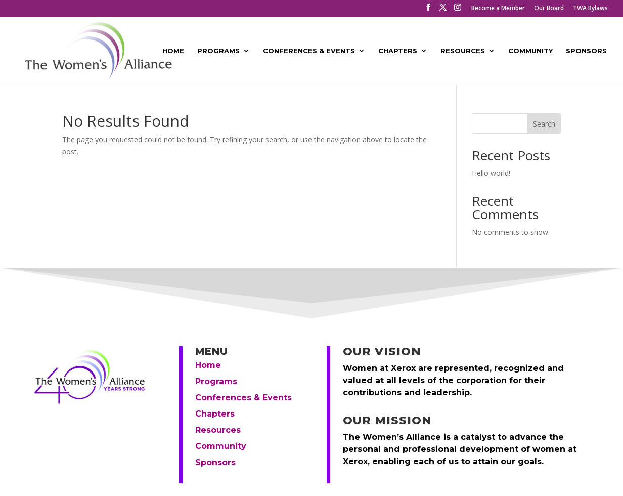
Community (530, 51)
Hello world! (491, 173)
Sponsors (586, 51)
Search (544, 124)
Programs (218, 51)
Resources (462, 51)
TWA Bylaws (590, 8)
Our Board (549, 8)
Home (173, 51)
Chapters (397, 51)
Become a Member (498, 8)
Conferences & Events (309, 51)
